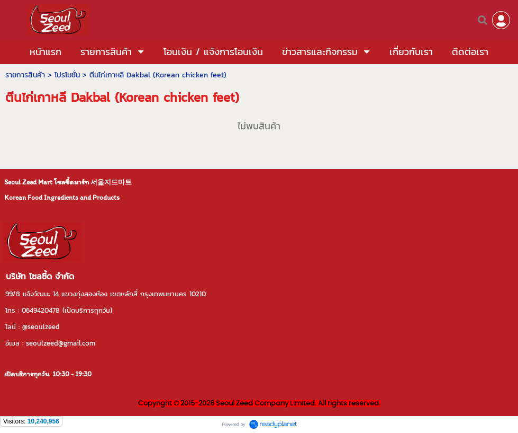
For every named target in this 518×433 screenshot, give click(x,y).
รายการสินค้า (25, 75)
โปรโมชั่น (67, 75)
